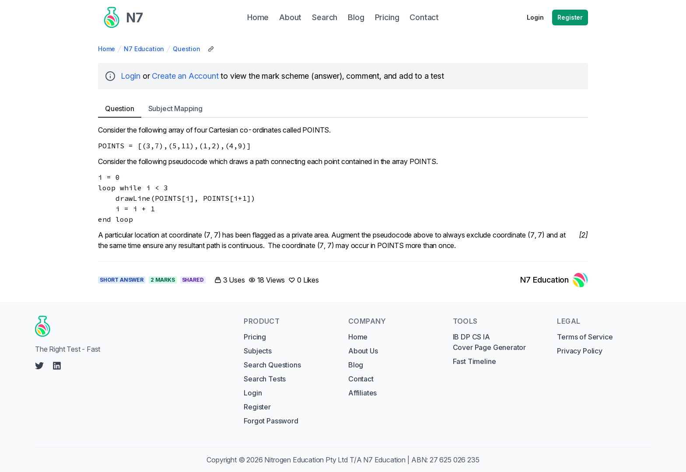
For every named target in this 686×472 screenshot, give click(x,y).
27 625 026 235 (455, 459)
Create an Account (185, 75)
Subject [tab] (175, 108)
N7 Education (144, 48)
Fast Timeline (474, 361)
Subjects (258, 350)
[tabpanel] (343, 188)
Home (106, 48)
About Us (363, 350)
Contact (361, 378)
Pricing (255, 336)
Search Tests (265, 378)
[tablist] (343, 109)
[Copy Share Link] (211, 49)
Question (186, 48)
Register (570, 17)
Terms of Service (584, 336)
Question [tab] (119, 108)
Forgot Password (271, 420)
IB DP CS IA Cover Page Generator (489, 342)
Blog (355, 364)
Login (535, 17)
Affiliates (362, 392)
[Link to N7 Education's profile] (554, 280)
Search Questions (272, 364)
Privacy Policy (579, 350)
